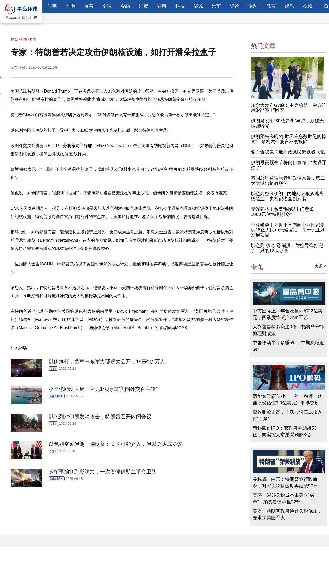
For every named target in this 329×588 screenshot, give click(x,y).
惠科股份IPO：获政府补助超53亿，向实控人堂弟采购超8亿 (285, 431)
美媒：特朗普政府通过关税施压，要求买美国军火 (287, 514)
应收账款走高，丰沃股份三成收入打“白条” (287, 415)
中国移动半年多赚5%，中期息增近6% (288, 346)
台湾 (88, 6)
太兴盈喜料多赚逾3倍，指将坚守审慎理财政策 (289, 330)
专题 (253, 6)
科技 (180, 6)
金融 (125, 6)
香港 (70, 6)
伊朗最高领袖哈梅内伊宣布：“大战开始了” (288, 165)
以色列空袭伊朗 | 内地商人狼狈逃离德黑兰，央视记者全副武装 (287, 196)
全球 (107, 6)
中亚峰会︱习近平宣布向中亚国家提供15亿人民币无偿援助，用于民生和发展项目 (288, 230)
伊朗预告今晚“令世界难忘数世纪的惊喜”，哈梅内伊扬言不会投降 (288, 139)
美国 (23, 39)
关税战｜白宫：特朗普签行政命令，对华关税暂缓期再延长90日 (285, 483)
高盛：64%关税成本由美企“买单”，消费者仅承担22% (283, 498)
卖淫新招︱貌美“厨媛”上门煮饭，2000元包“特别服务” (285, 212)
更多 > (320, 266)
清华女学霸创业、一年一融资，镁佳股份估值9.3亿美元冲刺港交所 (287, 399)
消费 (143, 6)
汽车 (216, 6)
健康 (161, 6)
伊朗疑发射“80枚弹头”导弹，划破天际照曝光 (287, 123)
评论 (234, 6)
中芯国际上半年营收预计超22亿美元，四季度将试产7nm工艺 (288, 314)
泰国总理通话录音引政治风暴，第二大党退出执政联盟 (288, 181)
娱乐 (289, 6)
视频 (307, 6)
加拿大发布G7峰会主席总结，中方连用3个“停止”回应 (288, 108)
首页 (14, 39)
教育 (271, 6)
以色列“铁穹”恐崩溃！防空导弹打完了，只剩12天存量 (287, 248)
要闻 (32, 39)
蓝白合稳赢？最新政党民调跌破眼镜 (288, 152)
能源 (198, 6)
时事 (52, 6)
